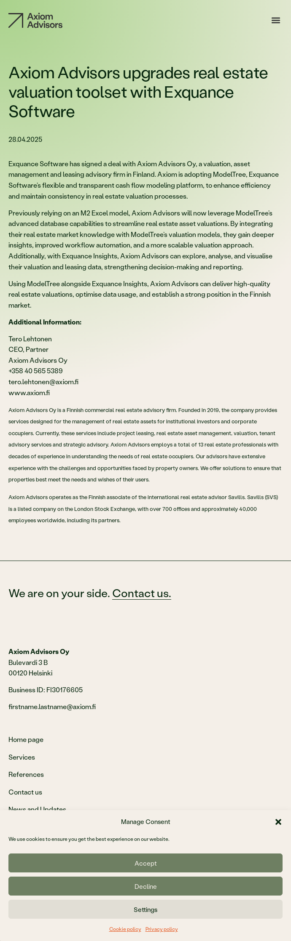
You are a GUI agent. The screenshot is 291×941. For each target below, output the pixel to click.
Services (21, 756)
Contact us (25, 791)
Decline (146, 886)
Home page (25, 739)
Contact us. (141, 592)
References (26, 774)
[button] (278, 822)
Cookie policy (125, 929)
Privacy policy (162, 929)
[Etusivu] (35, 20)
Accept (146, 863)
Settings (145, 909)
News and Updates (37, 809)
